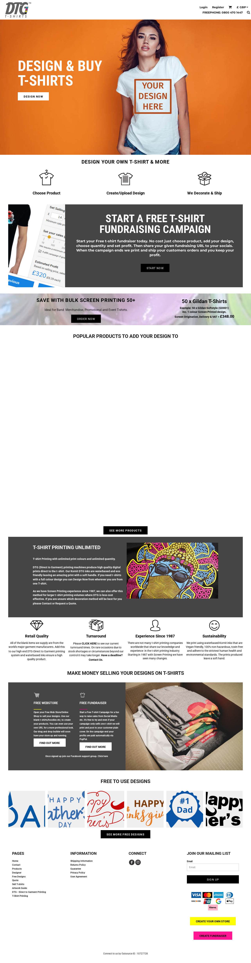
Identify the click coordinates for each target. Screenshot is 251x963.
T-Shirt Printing (20, 896)
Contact (47, 603)
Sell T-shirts (18, 884)
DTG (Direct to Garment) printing (53, 567)
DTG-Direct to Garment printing (46, 651)
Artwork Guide (19, 888)
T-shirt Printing (42, 558)
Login (204, 7)
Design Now (80, 579)
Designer (16, 872)
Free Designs (19, 876)
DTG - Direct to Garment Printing (29, 892)
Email (190, 861)
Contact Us (95, 659)
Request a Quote (65, 603)
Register (218, 7)
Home (15, 861)
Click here (103, 756)
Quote (15, 880)
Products (17, 868)
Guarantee (75, 868)
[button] (230, 7)
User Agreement (78, 876)
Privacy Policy (77, 872)
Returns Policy (78, 865)
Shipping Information (81, 861)
